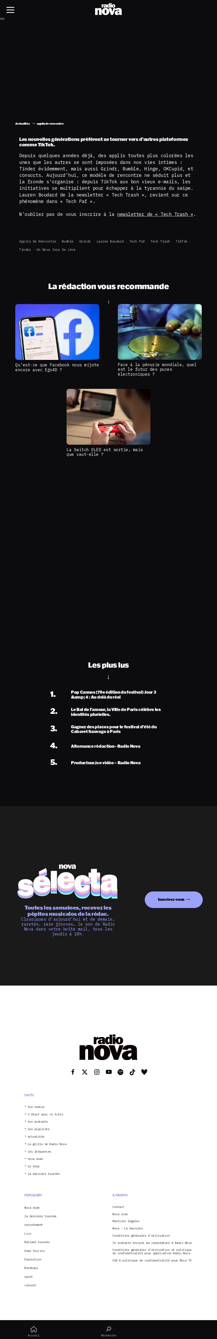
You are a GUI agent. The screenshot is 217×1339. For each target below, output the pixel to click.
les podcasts (38, 1121)
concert (30, 1285)
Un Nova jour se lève (56, 249)
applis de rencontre (37, 241)
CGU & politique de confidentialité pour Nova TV (152, 1260)
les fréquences (39, 1151)
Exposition (32, 1259)
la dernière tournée (44, 1174)
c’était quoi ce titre (45, 1114)
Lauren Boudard (110, 241)
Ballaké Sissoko (37, 1242)
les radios (36, 1107)
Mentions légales (125, 1221)
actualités (36, 1136)
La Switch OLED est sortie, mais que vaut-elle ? (105, 452)
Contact (118, 1207)
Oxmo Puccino (34, 1251)
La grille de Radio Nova (47, 1144)
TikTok (181, 241)
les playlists (39, 1129)
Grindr (85, 241)
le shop (34, 1166)
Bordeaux (31, 1268)
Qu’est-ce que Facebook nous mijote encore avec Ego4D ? (57, 367)
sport (28, 1277)
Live (27, 1233)
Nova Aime (32, 1207)
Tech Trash (160, 241)
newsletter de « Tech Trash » (155, 214)
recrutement (33, 1225)
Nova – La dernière (127, 1228)
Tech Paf (137, 241)
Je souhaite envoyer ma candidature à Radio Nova (152, 1243)
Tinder (25, 249)
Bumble (68, 241)
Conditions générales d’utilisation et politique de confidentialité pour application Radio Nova (152, 1251)
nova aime (35, 1159)
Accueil (33, 1331)
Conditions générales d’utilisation (141, 1235)
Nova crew (120, 1214)
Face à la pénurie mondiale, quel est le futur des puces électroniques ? (157, 369)
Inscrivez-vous (171, 899)
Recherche (108, 1331)
